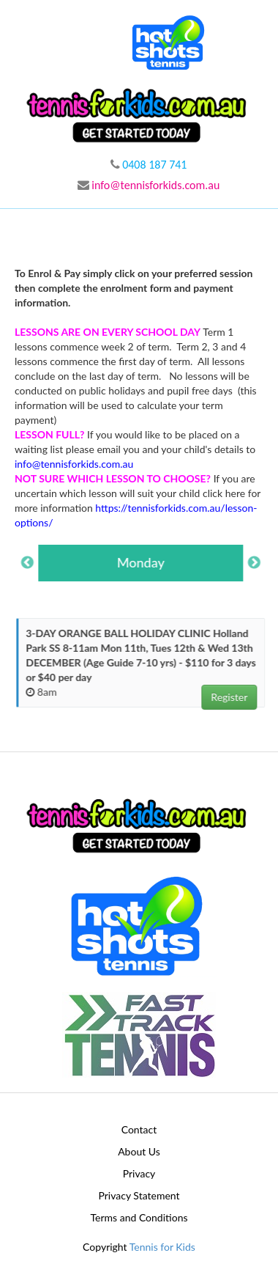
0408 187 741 (148, 165)
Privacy (139, 1173)
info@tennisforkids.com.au (149, 185)
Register (231, 697)
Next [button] (256, 563)
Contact (139, 1129)
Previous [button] (29, 563)
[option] (142, 563)
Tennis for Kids (162, 1246)
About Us (139, 1151)
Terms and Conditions (139, 1217)
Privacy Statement (138, 1195)
